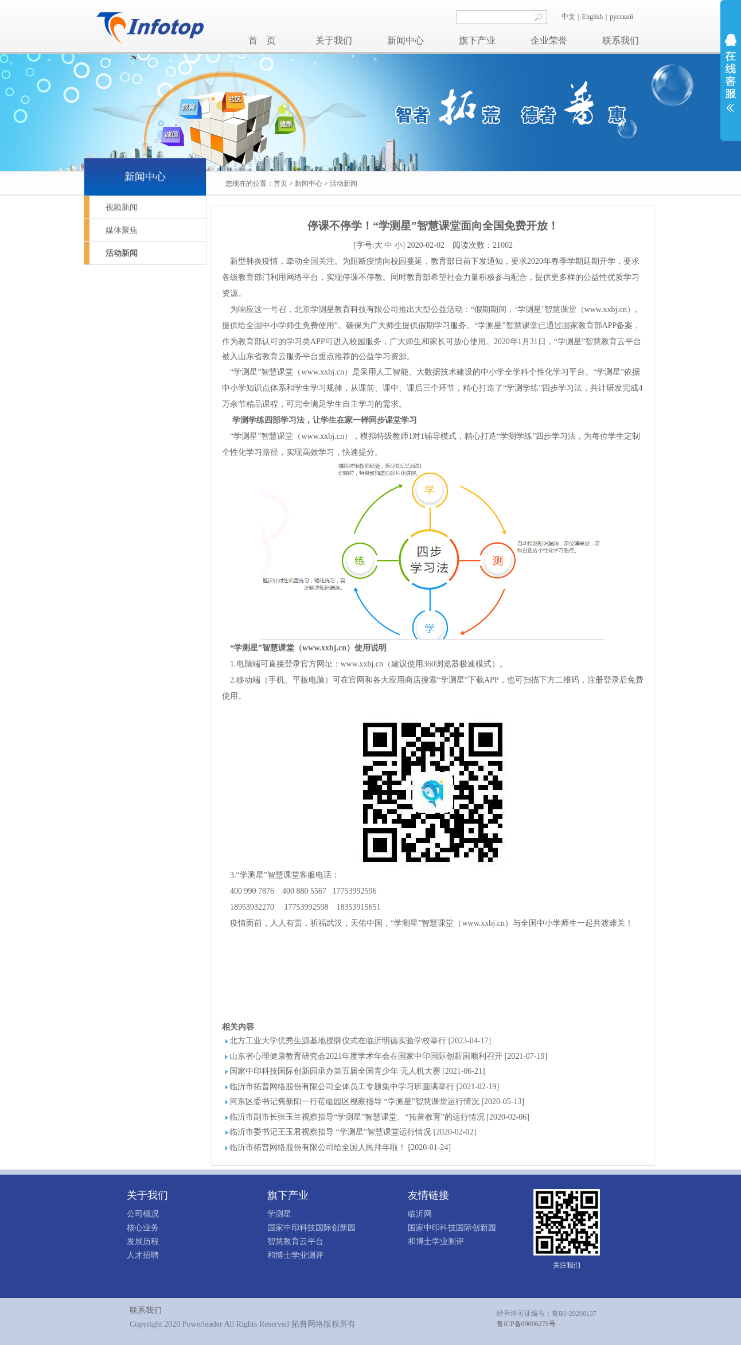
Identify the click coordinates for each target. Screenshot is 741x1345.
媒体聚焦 (122, 230)
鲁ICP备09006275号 (526, 1324)
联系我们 (620, 40)
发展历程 (143, 1241)
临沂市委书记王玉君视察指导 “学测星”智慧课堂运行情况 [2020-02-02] (352, 1132)
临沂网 (420, 1214)
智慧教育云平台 (295, 1241)
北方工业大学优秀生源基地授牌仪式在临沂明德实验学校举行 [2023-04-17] (360, 1040)
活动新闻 (343, 184)
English (592, 17)
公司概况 (143, 1214)
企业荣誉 (549, 40)
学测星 (279, 1214)
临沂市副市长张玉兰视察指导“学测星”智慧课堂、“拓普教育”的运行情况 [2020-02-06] (379, 1117)
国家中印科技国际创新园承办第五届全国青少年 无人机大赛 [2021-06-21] (357, 1071)
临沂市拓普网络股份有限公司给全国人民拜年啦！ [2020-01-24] (340, 1147)
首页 (280, 184)
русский (622, 17)
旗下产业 (477, 40)
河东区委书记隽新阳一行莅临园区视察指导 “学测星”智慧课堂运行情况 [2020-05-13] (376, 1101)
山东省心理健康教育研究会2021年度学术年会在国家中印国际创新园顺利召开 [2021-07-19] (388, 1056)
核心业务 (143, 1227)
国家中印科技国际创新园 (311, 1227)
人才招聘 (143, 1255)
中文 (568, 17)
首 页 (262, 40)
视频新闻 (122, 207)
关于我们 (333, 40)
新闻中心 (405, 40)
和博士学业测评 (295, 1255)
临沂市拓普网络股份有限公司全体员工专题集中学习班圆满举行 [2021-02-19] (364, 1086)
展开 (730, 72)
